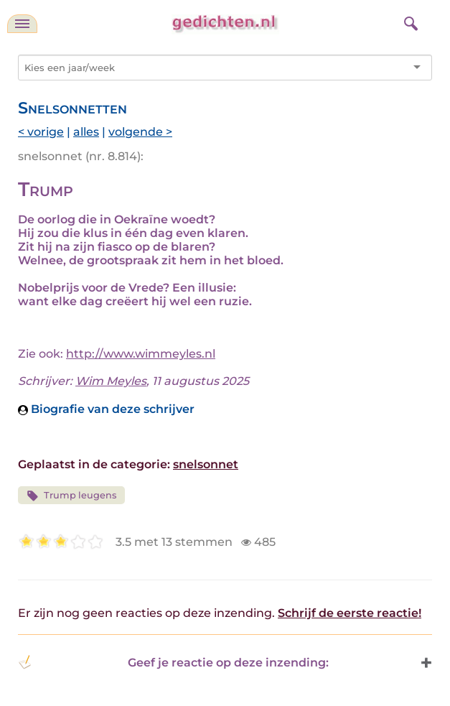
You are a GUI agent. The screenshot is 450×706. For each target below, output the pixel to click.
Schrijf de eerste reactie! (349, 613)
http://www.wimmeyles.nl (140, 354)
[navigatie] (22, 23)
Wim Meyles (110, 381)
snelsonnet (205, 464)
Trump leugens (71, 496)
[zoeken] (409, 21)
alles (86, 132)
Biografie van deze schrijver (106, 409)
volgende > (140, 132)
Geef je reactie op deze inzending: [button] (173, 662)
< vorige (41, 132)
